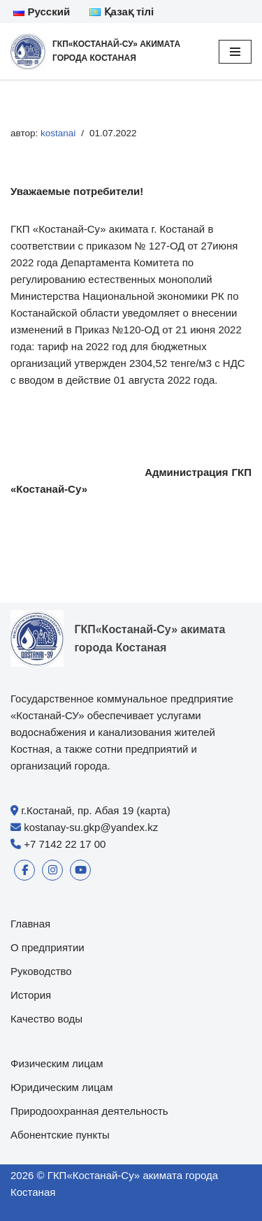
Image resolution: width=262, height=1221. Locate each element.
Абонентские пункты (60, 1135)
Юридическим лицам (61, 1087)
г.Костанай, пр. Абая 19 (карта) (95, 810)
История (30, 995)
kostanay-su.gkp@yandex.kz (91, 827)
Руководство (41, 971)
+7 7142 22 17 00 (64, 844)
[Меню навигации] (235, 52)
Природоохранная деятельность (89, 1111)
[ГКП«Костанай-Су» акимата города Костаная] (104, 51)
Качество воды (46, 1019)
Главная (30, 924)
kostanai (58, 133)
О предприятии (47, 947)
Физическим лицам (56, 1063)
